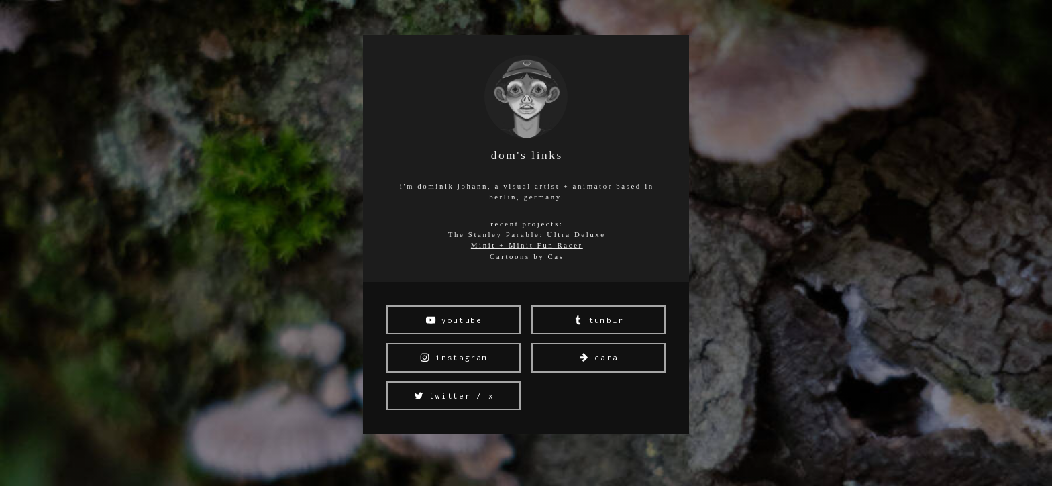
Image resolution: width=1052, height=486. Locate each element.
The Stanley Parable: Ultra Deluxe (527, 234)
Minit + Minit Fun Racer (527, 245)
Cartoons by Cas (527, 256)
